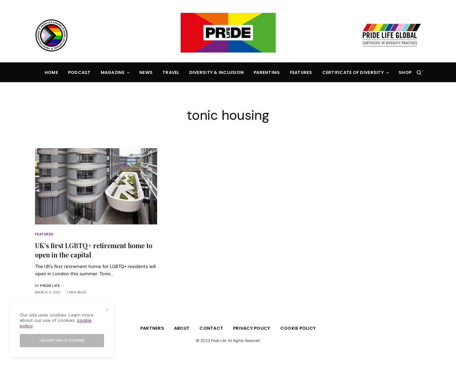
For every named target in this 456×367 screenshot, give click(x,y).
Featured (44, 234)
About (182, 328)
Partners (152, 328)
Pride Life (50, 286)
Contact (211, 328)
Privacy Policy (251, 328)
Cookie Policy (298, 328)
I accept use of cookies (62, 340)
